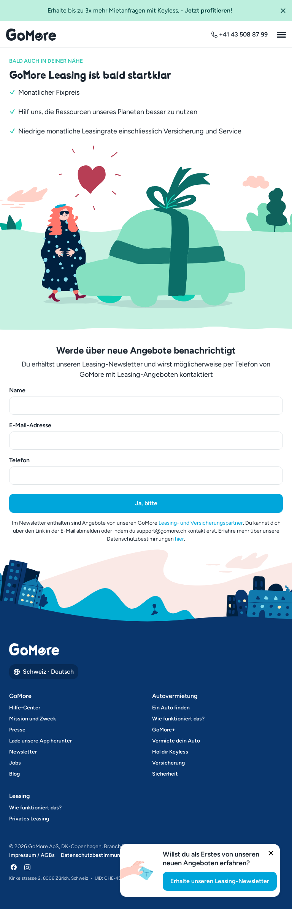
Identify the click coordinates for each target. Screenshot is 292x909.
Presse (17, 730)
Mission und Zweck (32, 718)
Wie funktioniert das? (178, 718)
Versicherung (168, 763)
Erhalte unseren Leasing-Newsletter (219, 881)
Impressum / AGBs (32, 855)
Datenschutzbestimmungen (95, 855)
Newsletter (23, 752)
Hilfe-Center (24, 707)
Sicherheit (165, 774)
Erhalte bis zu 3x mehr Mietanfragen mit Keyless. (140, 10)
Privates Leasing (29, 818)
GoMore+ (163, 730)
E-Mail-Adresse (30, 425)
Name (17, 390)
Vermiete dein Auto (176, 741)
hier (179, 539)
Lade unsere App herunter (40, 741)
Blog (14, 774)
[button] (283, 11)
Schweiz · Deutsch (44, 671)
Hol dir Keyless (170, 752)
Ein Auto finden (171, 707)
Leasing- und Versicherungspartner (201, 523)
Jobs (15, 763)
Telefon (19, 460)
